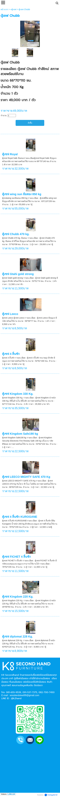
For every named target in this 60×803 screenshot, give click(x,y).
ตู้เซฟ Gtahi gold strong (18, 274)
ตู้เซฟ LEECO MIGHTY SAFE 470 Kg (26, 476)
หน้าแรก (4, 9)
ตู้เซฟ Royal (10, 154)
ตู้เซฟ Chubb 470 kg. (15, 234)
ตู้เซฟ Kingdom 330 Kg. (17, 393)
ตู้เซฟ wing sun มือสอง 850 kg (21, 194)
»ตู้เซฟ (13, 9)
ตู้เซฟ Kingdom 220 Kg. (17, 596)
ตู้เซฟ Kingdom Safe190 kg (20, 433)
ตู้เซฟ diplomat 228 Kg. (17, 636)
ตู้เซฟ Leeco (10, 314)
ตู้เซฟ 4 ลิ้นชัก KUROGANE (19, 516)
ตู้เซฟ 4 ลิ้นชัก (11, 353)
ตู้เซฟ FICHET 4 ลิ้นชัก (16, 556)
